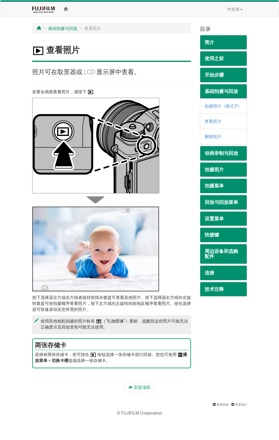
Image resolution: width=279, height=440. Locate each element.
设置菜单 (214, 218)
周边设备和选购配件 (221, 253)
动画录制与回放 (221, 153)
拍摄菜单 (214, 186)
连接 (209, 273)
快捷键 (212, 235)
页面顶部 (139, 387)
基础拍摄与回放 (62, 28)
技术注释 (214, 289)
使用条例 (223, 404)
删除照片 (213, 136)
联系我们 (241, 404)
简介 (209, 42)
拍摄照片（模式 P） (223, 106)
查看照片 (213, 121)
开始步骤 (214, 75)
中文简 (235, 9)
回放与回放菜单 (221, 202)
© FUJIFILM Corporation (139, 413)
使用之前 (214, 58)
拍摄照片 (214, 169)
